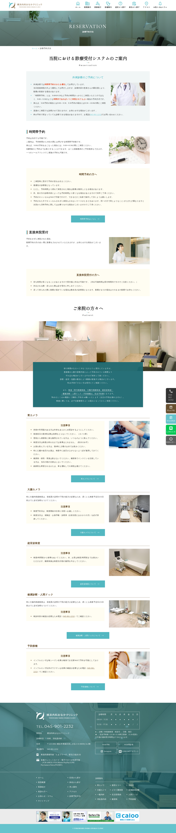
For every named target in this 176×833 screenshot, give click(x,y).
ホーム (34, 48)
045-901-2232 (95, 115)
